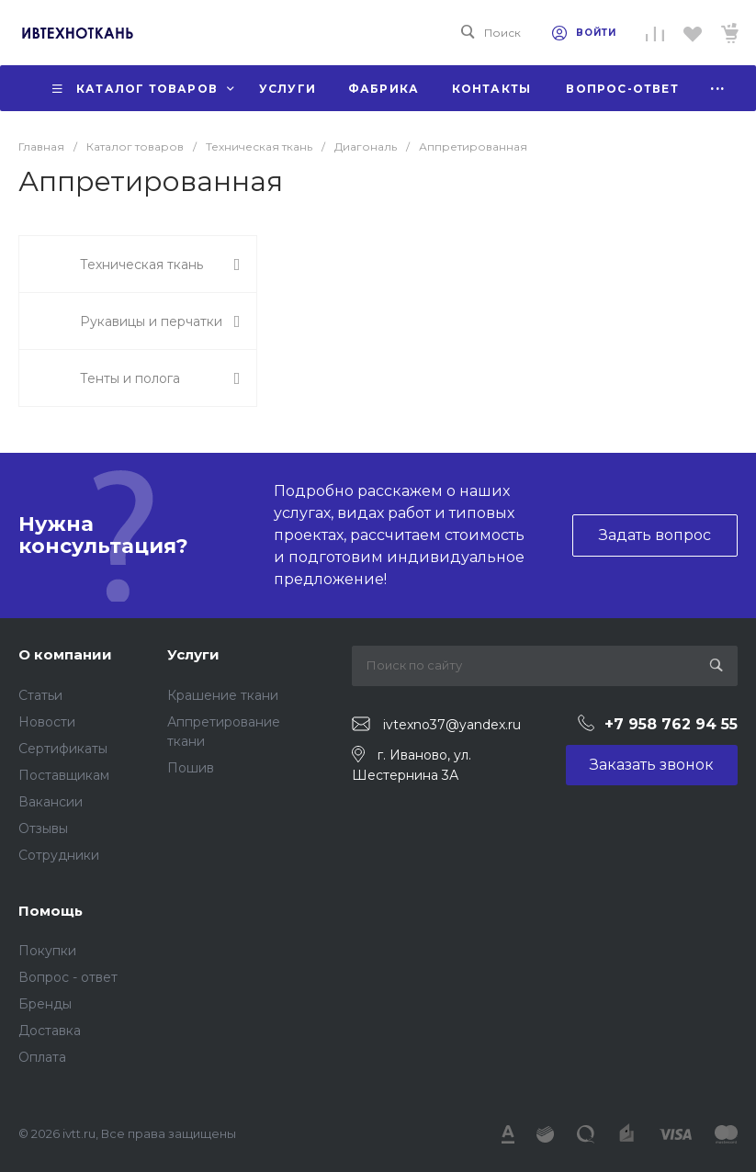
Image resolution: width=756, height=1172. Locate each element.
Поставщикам (63, 775)
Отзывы (43, 828)
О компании (65, 654)
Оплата (42, 1057)
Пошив (190, 768)
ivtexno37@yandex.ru (452, 724)
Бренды (45, 1004)
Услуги (193, 654)
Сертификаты (62, 748)
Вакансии (50, 802)
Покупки (47, 950)
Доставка (49, 1030)
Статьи (40, 695)
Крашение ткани (222, 695)
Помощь (50, 910)
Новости (46, 722)
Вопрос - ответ (68, 977)
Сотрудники (58, 855)
